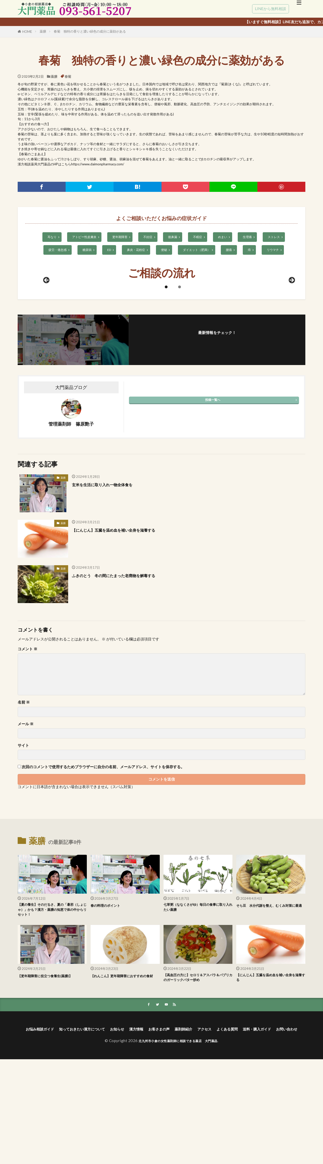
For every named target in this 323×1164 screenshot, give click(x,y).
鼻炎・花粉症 (135, 250)
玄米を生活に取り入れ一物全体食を (112, 573)
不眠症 (199, 237)
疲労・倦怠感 (54, 250)
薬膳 (43, 31)
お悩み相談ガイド (48, 1125)
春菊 (68, 76)
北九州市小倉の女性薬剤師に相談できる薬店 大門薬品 (178, 1145)
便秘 (164, 250)
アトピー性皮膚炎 (82, 237)
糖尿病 (84, 250)
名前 (24, 791)
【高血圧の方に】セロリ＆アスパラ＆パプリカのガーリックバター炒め (198, 1071)
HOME (27, 32)
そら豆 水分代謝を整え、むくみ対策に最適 (270, 997)
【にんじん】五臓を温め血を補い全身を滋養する (127, 619)
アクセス (251, 1125)
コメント (27, 738)
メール (26, 813)
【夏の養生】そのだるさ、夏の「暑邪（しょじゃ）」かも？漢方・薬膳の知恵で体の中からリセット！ (52, 1001)
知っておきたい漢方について (101, 1125)
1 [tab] (166, 376)
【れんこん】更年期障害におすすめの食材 (125, 1071)
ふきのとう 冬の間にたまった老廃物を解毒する (127, 664)
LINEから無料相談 (270, 8)
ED (107, 250)
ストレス (277, 237)
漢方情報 (168, 1125)
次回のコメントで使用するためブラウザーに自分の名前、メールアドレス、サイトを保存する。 (103, 856)
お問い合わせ (182, 1132)
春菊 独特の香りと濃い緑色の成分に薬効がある (90, 31)
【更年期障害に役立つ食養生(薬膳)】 (48, 1071)
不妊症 (148, 237)
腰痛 (232, 250)
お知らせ (145, 1125)
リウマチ (276, 250)
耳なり (48, 237)
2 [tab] (179, 376)
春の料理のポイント (110, 994)
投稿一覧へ (212, 489)
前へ (46, 369)
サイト (23, 835)
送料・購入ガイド (145, 1132)
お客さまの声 (195, 1125)
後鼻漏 (173, 237)
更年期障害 (119, 237)
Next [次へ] (291, 369)
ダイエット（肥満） (198, 250)
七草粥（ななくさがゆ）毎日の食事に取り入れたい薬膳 (198, 997)
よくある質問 (279, 1125)
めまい (225, 237)
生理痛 (250, 237)
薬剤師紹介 (225, 1125)
